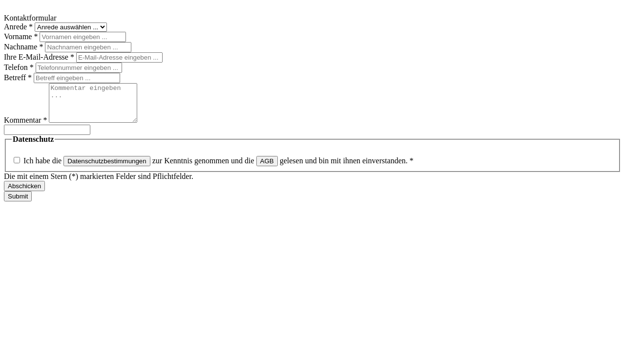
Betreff (19, 77)
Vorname (22, 36)
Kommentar (26, 127)
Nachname (24, 47)
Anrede (19, 26)
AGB (267, 168)
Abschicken (24, 193)
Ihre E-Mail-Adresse (40, 57)
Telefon (20, 67)
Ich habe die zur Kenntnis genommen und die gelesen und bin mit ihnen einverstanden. (218, 168)
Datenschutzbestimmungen (106, 168)
